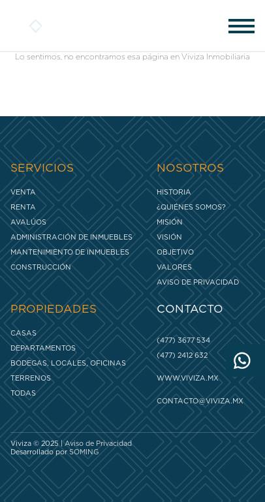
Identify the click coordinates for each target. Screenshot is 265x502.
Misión (170, 222)
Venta (23, 192)
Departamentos (43, 348)
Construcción (40, 267)
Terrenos (30, 378)
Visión (169, 237)
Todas (23, 393)
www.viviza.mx (188, 378)
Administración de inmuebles (71, 237)
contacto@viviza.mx (200, 401)
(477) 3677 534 (183, 340)
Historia (174, 192)
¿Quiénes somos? (191, 207)
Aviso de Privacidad (198, 282)
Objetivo (175, 252)
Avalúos (28, 222)
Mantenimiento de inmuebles (69, 252)
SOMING (84, 452)
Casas (23, 333)
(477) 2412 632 (182, 355)
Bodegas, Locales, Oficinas (68, 363)
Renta (23, 207)
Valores (174, 267)
